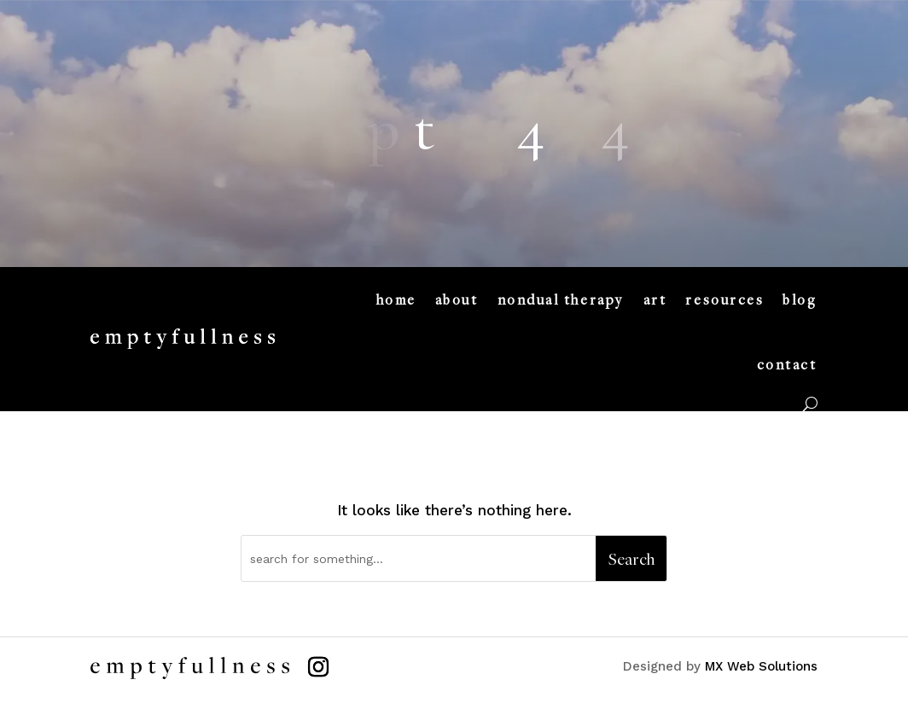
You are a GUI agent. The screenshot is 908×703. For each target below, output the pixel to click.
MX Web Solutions (761, 666)
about (457, 299)
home (396, 299)
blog (800, 299)
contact (787, 364)
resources (724, 299)
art (655, 299)
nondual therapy (561, 299)
